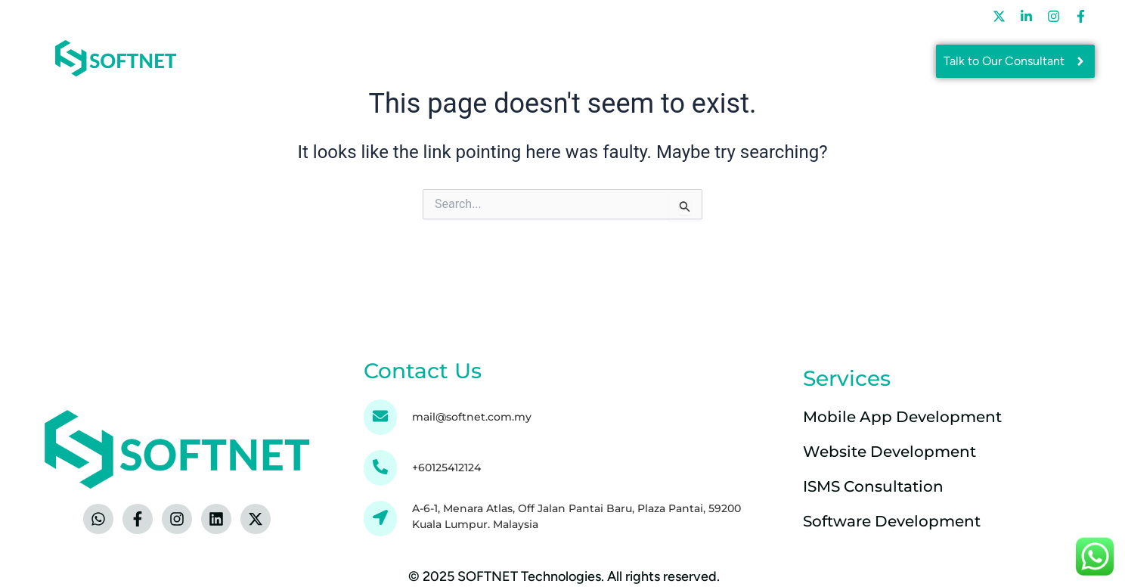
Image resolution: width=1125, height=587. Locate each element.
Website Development (889, 452)
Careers (778, 16)
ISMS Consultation (873, 486)
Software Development (892, 521)
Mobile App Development (902, 417)
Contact (880, 16)
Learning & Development (651, 16)
